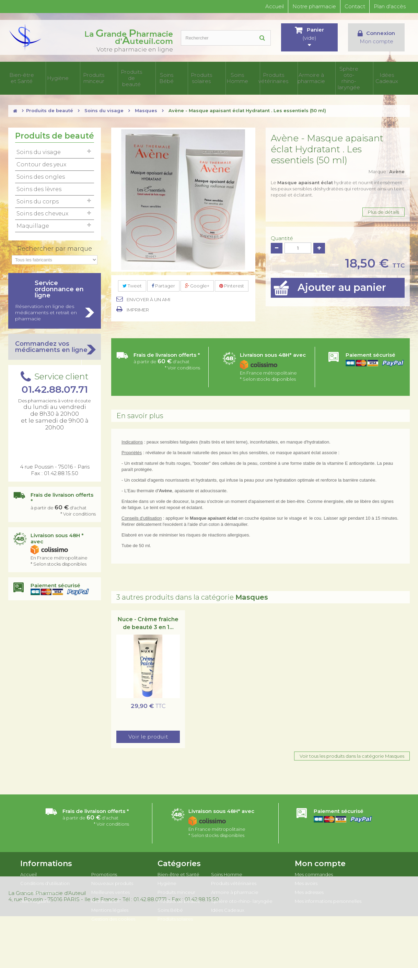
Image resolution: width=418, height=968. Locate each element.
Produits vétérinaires (292, 77)
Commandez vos (54, 344)
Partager (163, 283)
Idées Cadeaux (393, 77)
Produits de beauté (158, 77)
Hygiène (91, 77)
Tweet (132, 283)
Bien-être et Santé (58, 77)
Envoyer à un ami (148, 296)
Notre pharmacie (314, 6)
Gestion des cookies (113, 916)
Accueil (274, 6)
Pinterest (231, 283)
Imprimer (138, 307)
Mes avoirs (306, 880)
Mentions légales (109, 907)
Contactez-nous (38, 889)
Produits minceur (125, 77)
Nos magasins (35, 898)
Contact (355, 6)
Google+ (197, 283)
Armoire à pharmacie (326, 77)
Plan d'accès (390, 6)
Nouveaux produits (112, 880)
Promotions (104, 871)
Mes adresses (309, 889)
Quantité (282, 236)
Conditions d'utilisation (45, 880)
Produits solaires (226, 77)
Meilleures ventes (110, 889)
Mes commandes (314, 871)
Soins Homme (259, 77)
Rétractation (105, 898)
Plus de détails (383, 209)
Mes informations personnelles (328, 898)
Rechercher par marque (54, 246)
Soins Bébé (192, 77)
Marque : (387, 169)
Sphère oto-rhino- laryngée (359, 77)
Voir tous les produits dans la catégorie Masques (352, 753)
